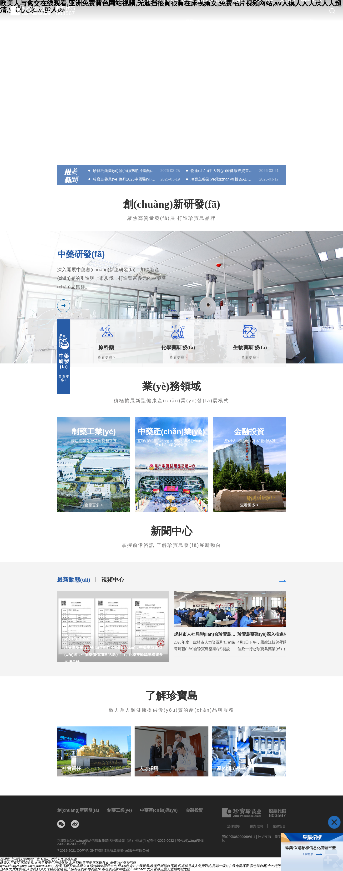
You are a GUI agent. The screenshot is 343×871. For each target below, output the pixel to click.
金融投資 (194, 810)
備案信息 (256, 826)
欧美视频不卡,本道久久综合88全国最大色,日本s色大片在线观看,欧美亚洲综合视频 (116, 866)
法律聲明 (234, 826)
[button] (171, 152)
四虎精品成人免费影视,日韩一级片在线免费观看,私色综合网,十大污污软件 (232, 866)
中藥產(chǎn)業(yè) (159, 810)
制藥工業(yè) (119, 810)
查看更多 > (94, 505)
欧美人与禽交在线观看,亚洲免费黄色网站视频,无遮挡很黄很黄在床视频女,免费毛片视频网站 (68, 862)
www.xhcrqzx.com (13, 866)
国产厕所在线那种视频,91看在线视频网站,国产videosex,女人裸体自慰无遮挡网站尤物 (127, 869)
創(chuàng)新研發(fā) (78, 810)
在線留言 (279, 826)
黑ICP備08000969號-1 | (240, 837)
